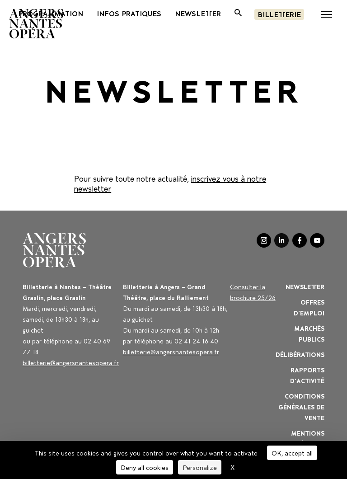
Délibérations (300, 354)
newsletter (198, 13)
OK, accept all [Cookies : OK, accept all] (292, 452)
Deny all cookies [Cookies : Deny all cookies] (145, 467)
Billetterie (279, 14)
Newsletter (305, 286)
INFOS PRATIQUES (129, 13)
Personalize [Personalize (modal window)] (200, 467)
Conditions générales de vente (301, 406)
